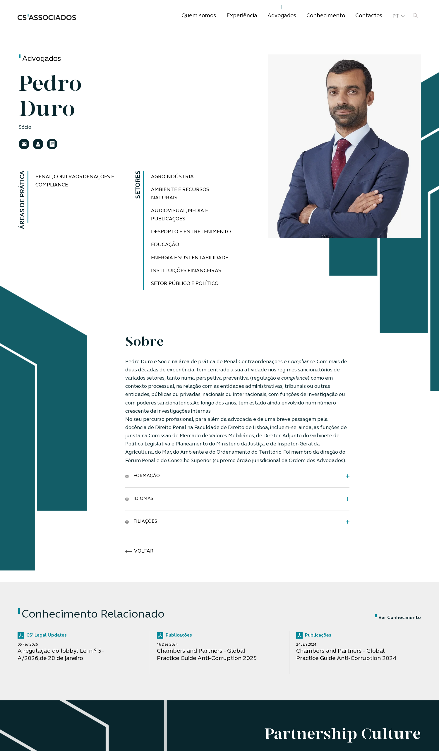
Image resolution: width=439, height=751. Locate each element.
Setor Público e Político (185, 283)
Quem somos (198, 16)
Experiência (242, 16)
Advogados (281, 16)
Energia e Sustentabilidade (189, 258)
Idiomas (139, 498)
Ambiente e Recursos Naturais (180, 193)
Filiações (141, 521)
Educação (165, 244)
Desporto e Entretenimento (191, 231)
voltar (139, 551)
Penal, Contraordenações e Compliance (74, 181)
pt (398, 16)
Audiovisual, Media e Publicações (179, 215)
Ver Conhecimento (398, 617)
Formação (142, 476)
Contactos (368, 16)
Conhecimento (325, 16)
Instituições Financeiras (186, 270)
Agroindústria (172, 176)
